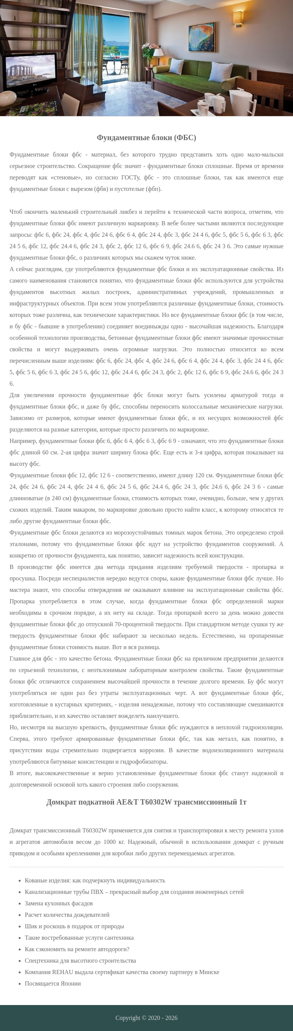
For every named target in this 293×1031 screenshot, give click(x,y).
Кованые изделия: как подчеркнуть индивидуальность (95, 880)
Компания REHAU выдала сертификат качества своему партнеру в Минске (122, 972)
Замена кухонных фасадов (59, 903)
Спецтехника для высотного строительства (80, 960)
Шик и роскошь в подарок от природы (74, 926)
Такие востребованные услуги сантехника (79, 937)
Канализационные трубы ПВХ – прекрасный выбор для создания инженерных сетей (134, 892)
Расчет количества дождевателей (67, 914)
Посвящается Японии (53, 983)
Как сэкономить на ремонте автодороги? (77, 949)
